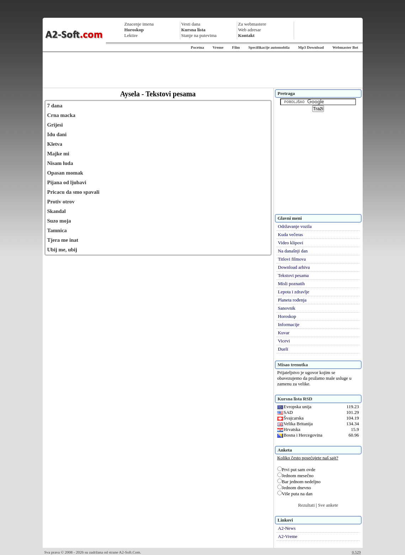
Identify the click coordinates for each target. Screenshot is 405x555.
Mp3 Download (311, 47)
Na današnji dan (293, 251)
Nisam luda (60, 163)
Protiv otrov (61, 201)
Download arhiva (294, 267)
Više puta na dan (295, 493)
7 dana (55, 105)
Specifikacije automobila (268, 47)
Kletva (55, 144)
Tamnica (57, 230)
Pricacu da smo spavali (73, 192)
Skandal (56, 211)
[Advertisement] (202, 70)
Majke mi (58, 153)
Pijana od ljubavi (66, 182)
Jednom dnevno (294, 487)
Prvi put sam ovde (296, 469)
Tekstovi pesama (293, 275)
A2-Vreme (288, 536)
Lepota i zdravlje (293, 291)
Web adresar (249, 29)
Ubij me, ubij (62, 249)
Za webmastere (252, 24)
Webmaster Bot (345, 47)
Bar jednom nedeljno (299, 481)
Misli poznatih (291, 283)
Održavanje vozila (295, 226)
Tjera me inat (62, 240)
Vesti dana (191, 24)
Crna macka (61, 115)
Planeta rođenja (292, 300)
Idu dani (57, 134)
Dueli (283, 349)
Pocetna (197, 47)
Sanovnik (286, 308)
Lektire (131, 35)
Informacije (289, 324)
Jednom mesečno (295, 475)
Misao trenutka (293, 364)
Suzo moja (59, 221)
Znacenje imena (139, 24)
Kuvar (284, 332)
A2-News (287, 528)
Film (236, 47)
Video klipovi (290, 242)
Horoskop (287, 316)
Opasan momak (65, 173)
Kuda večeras (290, 234)
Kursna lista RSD (295, 398)
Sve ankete (328, 505)
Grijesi (55, 125)
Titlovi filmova (292, 259)
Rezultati (306, 505)
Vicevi (284, 340)
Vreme (218, 47)
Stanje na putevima (199, 35)
